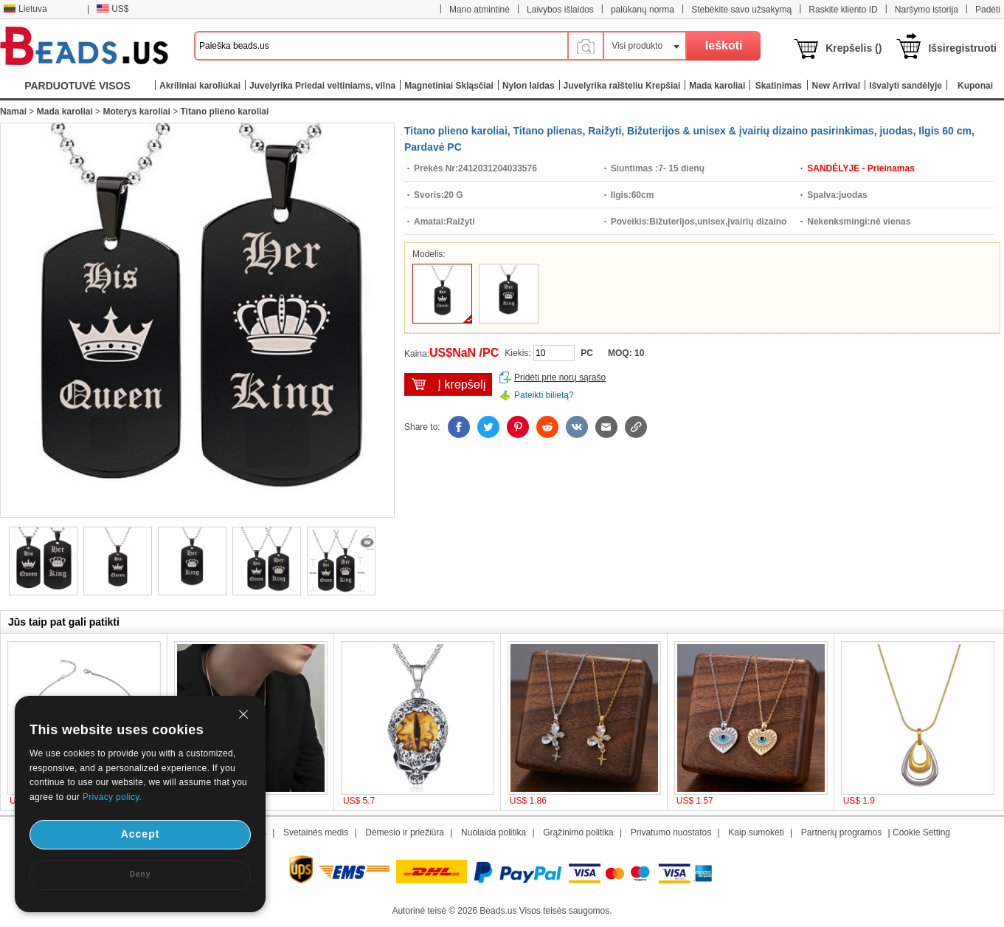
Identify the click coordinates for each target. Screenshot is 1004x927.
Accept (140, 834)
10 (639, 353)
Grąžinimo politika (578, 832)
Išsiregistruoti (962, 48)
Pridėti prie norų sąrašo (560, 377)
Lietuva (25, 9)
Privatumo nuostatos (671, 832)
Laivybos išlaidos (560, 9)
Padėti (987, 9)
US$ (112, 9)
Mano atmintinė (479, 9)
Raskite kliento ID (843, 9)
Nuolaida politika (493, 832)
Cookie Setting (921, 832)
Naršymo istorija (926, 9)
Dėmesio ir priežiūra (404, 832)
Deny (140, 874)
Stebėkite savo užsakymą (741, 9)
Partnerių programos (841, 832)
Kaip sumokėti (755, 832)
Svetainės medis (315, 832)
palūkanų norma (642, 9)
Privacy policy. (112, 797)
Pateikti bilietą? (544, 395)
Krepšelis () (853, 48)
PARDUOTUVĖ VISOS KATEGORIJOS (77, 89)
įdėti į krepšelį (448, 384)
